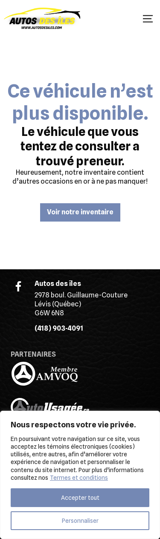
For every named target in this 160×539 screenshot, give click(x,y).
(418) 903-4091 (59, 328)
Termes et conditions (79, 477)
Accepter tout (80, 497)
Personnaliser (80, 520)
